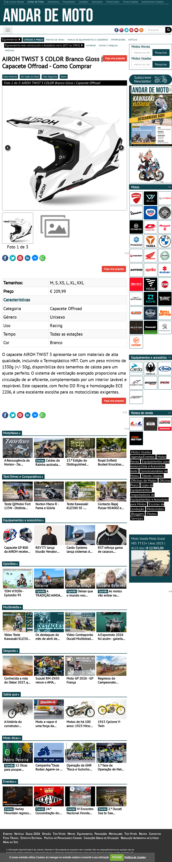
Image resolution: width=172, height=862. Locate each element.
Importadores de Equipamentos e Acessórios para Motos (149, 499)
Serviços (137, 518)
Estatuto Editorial (31, 838)
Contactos (155, 834)
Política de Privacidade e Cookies (63, 838)
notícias (132, 39)
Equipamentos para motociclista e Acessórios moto (150, 466)
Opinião (46, 834)
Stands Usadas (152, 476)
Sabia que (11, 694)
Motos (71, 834)
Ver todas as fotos (30, 76)
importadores (118, 39)
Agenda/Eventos (143, 457)
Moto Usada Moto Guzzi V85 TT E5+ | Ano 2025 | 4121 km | (150, 556)
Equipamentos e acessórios (23, 520)
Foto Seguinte (50, 76)
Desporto (10, 651)
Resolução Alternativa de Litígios (140, 838)
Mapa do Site (10, 842)
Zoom (64, 76)
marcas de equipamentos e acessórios (87, 39)
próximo (9, 50)
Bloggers (137, 514)
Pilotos (152, 514)
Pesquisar (161, 52)
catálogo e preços (33, 39)
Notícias (19, 834)
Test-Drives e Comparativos (23, 476)
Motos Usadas (141, 452)
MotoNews (12, 433)
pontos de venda (55, 39)
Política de (134, 857)
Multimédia (12, 607)
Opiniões (10, 564)
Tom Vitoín (59, 834)
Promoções (100, 834)
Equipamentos (84, 834)
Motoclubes (155, 509)
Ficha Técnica (10, 838)
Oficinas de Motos (144, 480)
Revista (143, 834)
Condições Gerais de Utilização (101, 838)
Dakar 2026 (33, 834)
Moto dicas (12, 738)
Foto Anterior (10, 76)
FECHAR (117, 857)
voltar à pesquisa (108, 45)
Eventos (10, 781)
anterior (91, 45)
